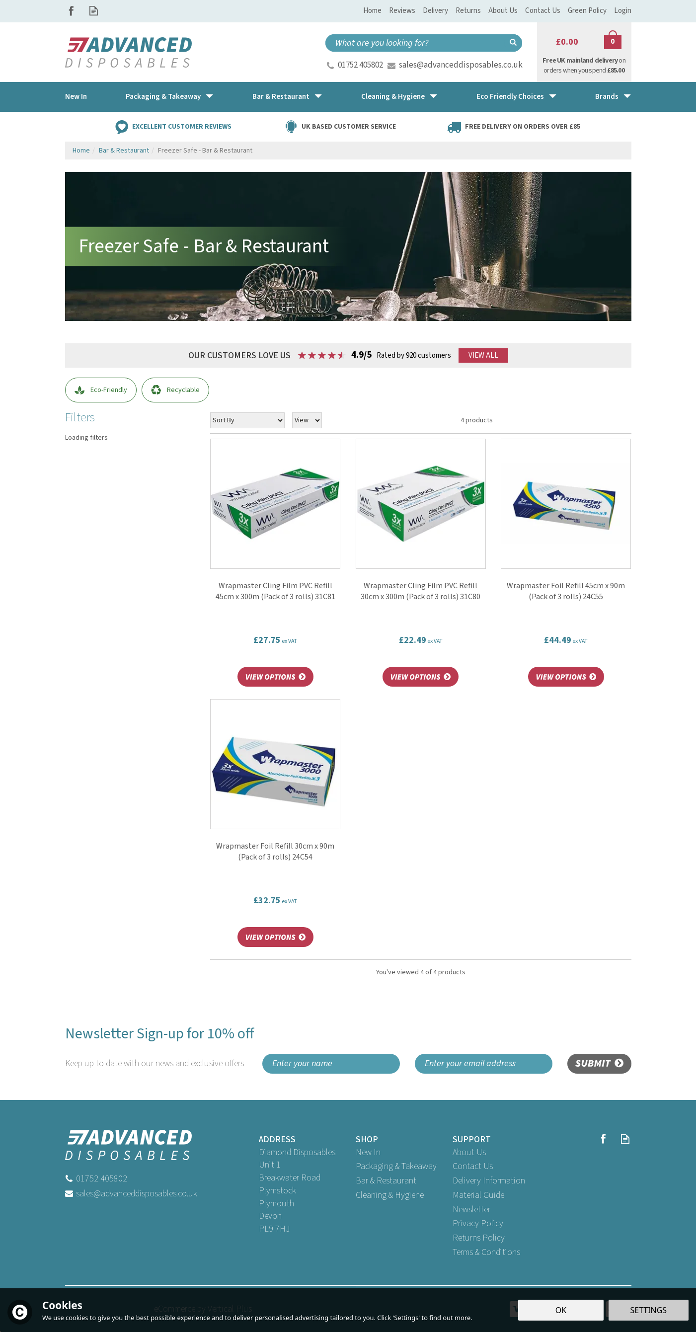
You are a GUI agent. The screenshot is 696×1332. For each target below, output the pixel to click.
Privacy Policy (478, 1223)
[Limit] (307, 420)
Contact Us (473, 1166)
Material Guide (478, 1195)
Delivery (435, 10)
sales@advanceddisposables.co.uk (461, 65)
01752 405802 (360, 65)
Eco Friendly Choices (510, 96)
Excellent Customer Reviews (182, 126)
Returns (468, 10)
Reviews (402, 10)
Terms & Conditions (486, 1252)
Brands (607, 96)
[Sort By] (247, 420)
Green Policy (587, 10)
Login (622, 10)
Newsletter (471, 1209)
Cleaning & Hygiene (390, 1195)
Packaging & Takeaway (396, 1166)
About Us (469, 1152)
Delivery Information (489, 1181)
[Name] (331, 1064)
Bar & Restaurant (386, 1181)
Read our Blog (93, 10)
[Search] (415, 43)
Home (372, 10)
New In (368, 1152)
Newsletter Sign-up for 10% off (160, 1046)
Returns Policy (479, 1238)
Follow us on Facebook (71, 10)
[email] (483, 1064)
